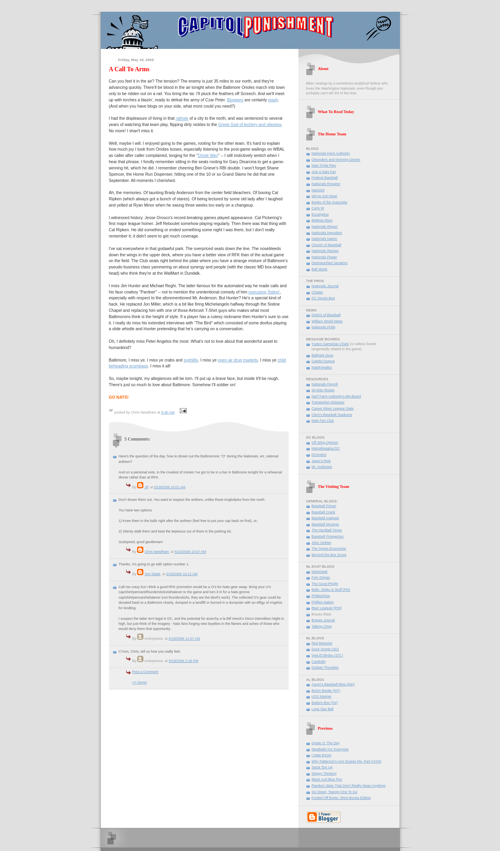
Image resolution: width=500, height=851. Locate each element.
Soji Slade (152, 574)
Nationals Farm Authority (331, 153)
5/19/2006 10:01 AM (169, 487)
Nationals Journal (325, 286)
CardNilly (319, 662)
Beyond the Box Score (329, 555)
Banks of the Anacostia (329, 202)
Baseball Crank (324, 512)
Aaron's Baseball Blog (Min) (333, 684)
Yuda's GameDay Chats (330, 344)
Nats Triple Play (324, 165)
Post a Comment (145, 672)
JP (146, 487)
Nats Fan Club (323, 421)
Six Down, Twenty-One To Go (334, 792)
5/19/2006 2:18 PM (183, 661)
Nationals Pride (324, 327)
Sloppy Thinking (324, 773)
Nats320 (318, 190)
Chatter (317, 292)
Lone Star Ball (323, 709)
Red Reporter (322, 643)
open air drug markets (238, 360)
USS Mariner (322, 696)
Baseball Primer (324, 506)
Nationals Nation (325, 239)
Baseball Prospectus (328, 536)
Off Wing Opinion (325, 442)
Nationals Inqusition (327, 233)
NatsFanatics (322, 367)
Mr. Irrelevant (322, 467)
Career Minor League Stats (333, 408)
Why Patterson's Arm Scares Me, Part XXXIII (346, 761)
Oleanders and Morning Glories (336, 160)
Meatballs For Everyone (330, 749)
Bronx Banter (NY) (326, 691)
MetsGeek (320, 572)
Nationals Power (324, 257)
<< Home (139, 682)
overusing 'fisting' (264, 292)
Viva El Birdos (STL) (327, 655)
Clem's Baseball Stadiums (332, 415)
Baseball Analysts (325, 518)
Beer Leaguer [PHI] (327, 608)
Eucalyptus (320, 214)
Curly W (318, 208)
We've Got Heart (325, 196)
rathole (182, 118)
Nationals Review (325, 251)
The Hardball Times (327, 530)
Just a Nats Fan (324, 172)
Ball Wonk (319, 269)
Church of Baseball (326, 245)
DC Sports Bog (323, 298)
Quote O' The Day (326, 743)
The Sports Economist (329, 549)
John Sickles (321, 543)
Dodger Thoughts (325, 667)
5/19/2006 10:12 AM (181, 574)
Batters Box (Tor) (325, 703)
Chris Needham (157, 552)
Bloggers (235, 99)
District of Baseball (326, 315)
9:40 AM (168, 412)
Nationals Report (325, 226)
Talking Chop (322, 626)
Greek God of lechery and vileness (250, 124)
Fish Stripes (321, 577)
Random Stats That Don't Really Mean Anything (349, 786)
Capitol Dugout (323, 361)
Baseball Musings (325, 524)
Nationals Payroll (325, 384)
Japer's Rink (321, 461)
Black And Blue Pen (327, 779)
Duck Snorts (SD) (325, 649)
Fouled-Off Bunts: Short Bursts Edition (341, 798)
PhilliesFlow (321, 596)
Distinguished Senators (330, 263)
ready (273, 99)
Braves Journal (323, 620)
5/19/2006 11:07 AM (184, 638)
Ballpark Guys (323, 355)
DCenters (319, 455)
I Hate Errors (322, 755)
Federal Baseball (325, 178)
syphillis (191, 360)
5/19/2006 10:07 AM (190, 552)
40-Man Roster (323, 390)
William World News (327, 321)
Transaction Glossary (328, 402)
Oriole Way (208, 155)
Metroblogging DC (326, 448)
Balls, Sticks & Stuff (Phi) (331, 590)
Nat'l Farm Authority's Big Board (336, 396)
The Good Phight (325, 584)
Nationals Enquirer (326, 184)
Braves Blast (321, 614)
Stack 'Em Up (322, 767)
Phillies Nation (323, 602)
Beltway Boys (322, 220)
